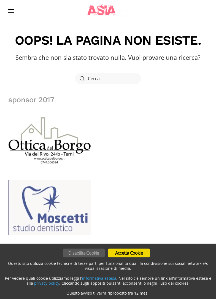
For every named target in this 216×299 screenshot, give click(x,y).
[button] (11, 11)
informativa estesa (99, 278)
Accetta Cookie (129, 253)
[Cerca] (108, 78)
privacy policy (46, 283)
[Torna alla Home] (108, 11)
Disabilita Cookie (83, 253)
